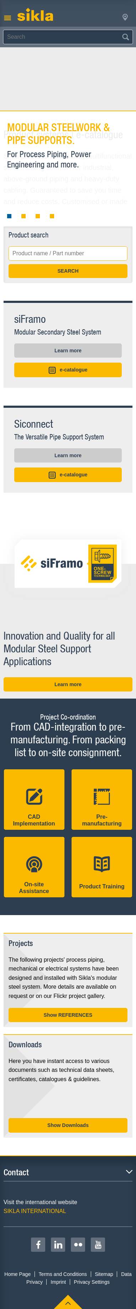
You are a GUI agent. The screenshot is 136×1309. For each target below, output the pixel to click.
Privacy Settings (92, 1282)
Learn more (68, 350)
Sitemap (104, 1274)
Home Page (17, 1274)
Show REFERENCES (68, 1015)
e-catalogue (67, 370)
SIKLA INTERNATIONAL (35, 1211)
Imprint (58, 1282)
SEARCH (67, 271)
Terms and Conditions (63, 1274)
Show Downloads (68, 1125)
